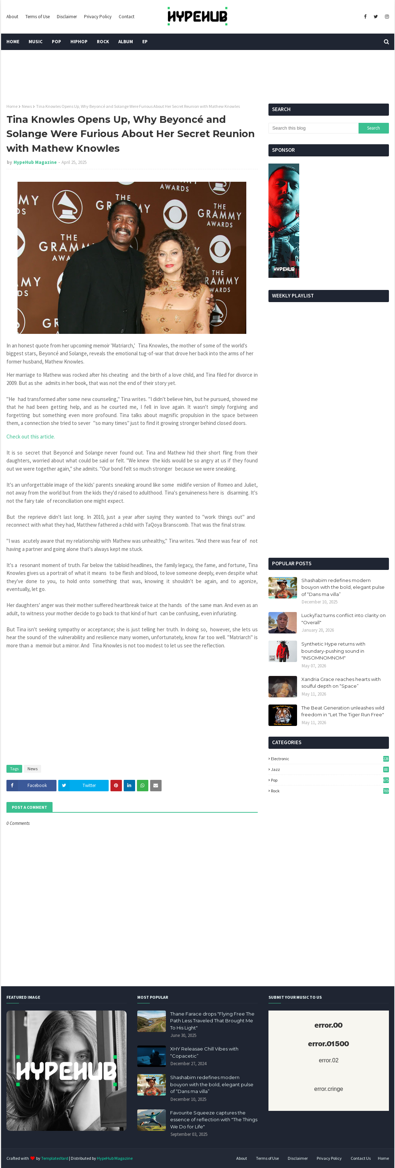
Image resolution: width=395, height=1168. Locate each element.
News (27, 106)
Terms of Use (37, 17)
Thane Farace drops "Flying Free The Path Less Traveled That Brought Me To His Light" (212, 1021)
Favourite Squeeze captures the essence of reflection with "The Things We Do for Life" (213, 1119)
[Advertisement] (328, 497)
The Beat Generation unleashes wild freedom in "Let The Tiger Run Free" (342, 711)
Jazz (330, 769)
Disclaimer (67, 17)
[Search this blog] (313, 128)
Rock (330, 790)
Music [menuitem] (36, 42)
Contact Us (361, 1158)
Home (12, 106)
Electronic (330, 758)
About (12, 17)
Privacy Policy (98, 17)
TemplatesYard (54, 1158)
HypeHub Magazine (35, 162)
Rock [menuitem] (103, 42)
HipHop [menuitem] (79, 42)
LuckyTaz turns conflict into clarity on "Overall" (343, 618)
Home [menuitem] (12, 42)
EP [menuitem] (145, 42)
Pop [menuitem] (56, 42)
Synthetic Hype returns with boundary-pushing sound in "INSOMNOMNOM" (333, 651)
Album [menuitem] (125, 42)
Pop (330, 780)
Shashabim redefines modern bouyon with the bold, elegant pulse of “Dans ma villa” (343, 587)
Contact (126, 17)
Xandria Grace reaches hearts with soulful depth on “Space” (341, 682)
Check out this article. (30, 436)
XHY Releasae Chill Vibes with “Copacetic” (204, 1052)
